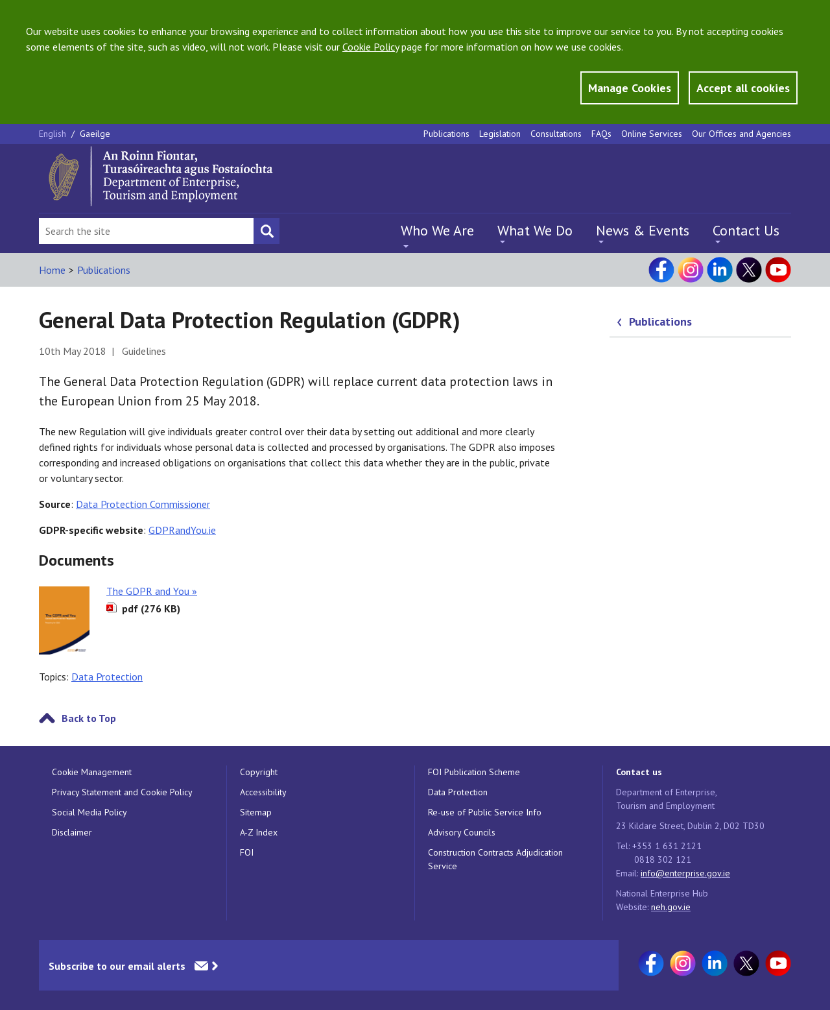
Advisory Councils (461, 832)
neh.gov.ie (671, 907)
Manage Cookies (629, 87)
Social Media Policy (89, 812)
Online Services (651, 133)
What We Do (535, 230)
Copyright (259, 772)
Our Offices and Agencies (741, 133)
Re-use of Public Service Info (484, 812)
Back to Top (89, 718)
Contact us (639, 772)
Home (52, 269)
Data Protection (107, 676)
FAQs (601, 133)
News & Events (642, 230)
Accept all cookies (743, 87)
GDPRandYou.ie (182, 529)
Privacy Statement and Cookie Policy (122, 792)
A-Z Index (259, 832)
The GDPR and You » (151, 590)
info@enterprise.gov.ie (685, 873)
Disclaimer (72, 832)
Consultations (556, 133)
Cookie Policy (370, 46)
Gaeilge (95, 133)
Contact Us (746, 230)
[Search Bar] (146, 231)
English (54, 133)
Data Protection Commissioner (143, 504)
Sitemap (256, 812)
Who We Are (437, 230)
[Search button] (266, 231)
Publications (446, 133)
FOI (247, 852)
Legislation (500, 133)
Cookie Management (92, 772)
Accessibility (263, 792)
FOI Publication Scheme (474, 772)
